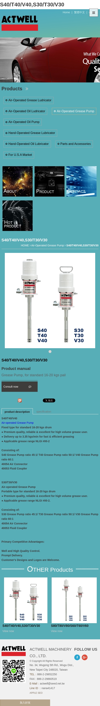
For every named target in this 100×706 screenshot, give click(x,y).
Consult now (17, 386)
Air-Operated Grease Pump (75, 111)
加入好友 (25, 702)
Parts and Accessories (75, 143)
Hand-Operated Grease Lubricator (31, 133)
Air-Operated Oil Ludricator (26, 111)
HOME (25, 245)
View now (8, 631)
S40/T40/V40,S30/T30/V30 (21, 625)
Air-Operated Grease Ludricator (29, 100)
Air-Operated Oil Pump (24, 122)
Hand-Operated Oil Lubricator (28, 143)
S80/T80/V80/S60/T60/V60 (70, 625)
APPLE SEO (36, 693)
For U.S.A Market (20, 154)
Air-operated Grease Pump (18, 422)
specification (43, 411)
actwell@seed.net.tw (52, 683)
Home (66, 12)
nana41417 (48, 688)
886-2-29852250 (47, 674)
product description (17, 411)
